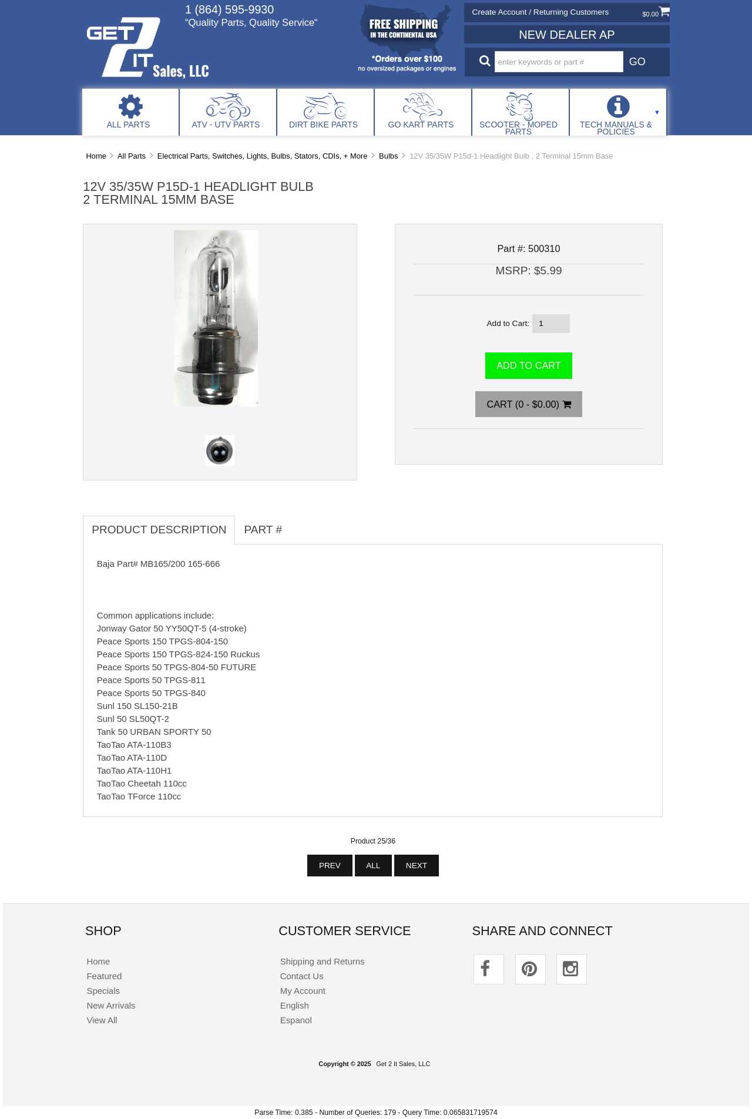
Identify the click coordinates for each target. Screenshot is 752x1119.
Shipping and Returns (322, 961)
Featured (104, 976)
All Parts (128, 124)
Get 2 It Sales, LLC (403, 1063)
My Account (302, 991)
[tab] (299, 523)
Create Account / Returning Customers (540, 12)
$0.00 (656, 14)
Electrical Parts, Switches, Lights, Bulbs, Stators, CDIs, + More (262, 156)
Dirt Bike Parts (323, 124)
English (294, 1005)
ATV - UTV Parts (226, 124)
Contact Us (302, 976)
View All (101, 1020)
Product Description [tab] (159, 529)
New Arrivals (110, 1005)
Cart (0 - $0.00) (528, 404)
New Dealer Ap (567, 35)
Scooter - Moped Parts (518, 128)
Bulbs (388, 156)
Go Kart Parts (421, 124)
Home (96, 156)
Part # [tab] (263, 529)
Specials (103, 991)
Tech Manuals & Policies (616, 128)
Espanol (296, 1020)
